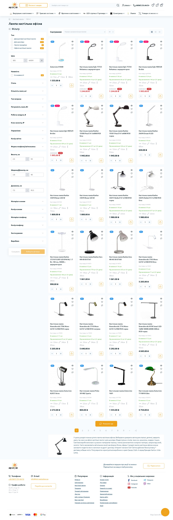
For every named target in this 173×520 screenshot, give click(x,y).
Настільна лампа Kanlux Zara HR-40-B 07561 (91, 258)
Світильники (79, 482)
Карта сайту (104, 497)
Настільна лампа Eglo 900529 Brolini (61, 132)
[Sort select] (84, 32)
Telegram (148, 480)
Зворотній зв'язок (106, 494)
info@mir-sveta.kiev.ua (39, 479)
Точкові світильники (81, 491)
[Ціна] (17, 60)
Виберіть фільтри (33, 252)
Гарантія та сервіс (106, 488)
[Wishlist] (72, 45)
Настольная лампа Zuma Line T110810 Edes (150, 392)
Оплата (102, 485)
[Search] (118, 5)
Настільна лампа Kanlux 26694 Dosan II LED (148, 132)
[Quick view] (72, 41)
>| (135, 430)
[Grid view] (152, 32)
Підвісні (77, 479)
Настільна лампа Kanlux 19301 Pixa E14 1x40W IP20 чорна (119, 133)
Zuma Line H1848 (56, 67)
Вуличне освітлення (70, 13)
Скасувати (16, 252)
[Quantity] (56, 85)
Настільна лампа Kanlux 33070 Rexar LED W (59, 196)
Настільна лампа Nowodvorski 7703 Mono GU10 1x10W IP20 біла (148, 259)
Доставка (103, 482)
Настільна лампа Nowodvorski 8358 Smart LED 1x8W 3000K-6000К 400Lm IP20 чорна (150, 327)
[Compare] (72, 48)
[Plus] (61, 85)
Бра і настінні (79, 500)
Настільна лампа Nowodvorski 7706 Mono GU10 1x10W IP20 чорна (59, 326)
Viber (147, 483)
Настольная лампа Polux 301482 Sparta (89, 392)
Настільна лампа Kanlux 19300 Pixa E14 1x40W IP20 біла (90, 133)
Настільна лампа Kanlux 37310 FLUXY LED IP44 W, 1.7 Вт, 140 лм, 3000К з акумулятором (61, 260)
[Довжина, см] (18, 190)
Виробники (104, 500)
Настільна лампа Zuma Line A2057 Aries (61, 392)
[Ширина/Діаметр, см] (18, 175)
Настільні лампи (18, 19)
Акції (101, 505)
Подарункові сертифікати (108, 503)
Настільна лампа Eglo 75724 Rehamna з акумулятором (120, 68)
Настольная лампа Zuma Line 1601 (120, 392)
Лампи (133, 13)
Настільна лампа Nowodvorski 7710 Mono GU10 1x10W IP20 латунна (90, 326)
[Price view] (159, 32)
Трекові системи (46, 13)
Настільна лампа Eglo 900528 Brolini (150, 68)
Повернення (104, 491)
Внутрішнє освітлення (22, 13)
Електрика (117, 13)
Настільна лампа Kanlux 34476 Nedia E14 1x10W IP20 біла (150, 197)
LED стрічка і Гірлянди (95, 13)
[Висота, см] (18, 159)
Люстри (77, 494)
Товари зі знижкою (150, 13)
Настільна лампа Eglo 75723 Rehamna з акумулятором (91, 68)
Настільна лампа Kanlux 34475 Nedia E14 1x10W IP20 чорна (120, 197)
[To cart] (72, 85)
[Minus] (52, 85)
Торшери (78, 488)
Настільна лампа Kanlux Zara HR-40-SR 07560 (120, 258)
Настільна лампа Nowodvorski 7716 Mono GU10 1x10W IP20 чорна (118, 326)
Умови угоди (104, 479)
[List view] (155, 32)
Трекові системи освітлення (84, 503)
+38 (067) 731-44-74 (16, 479)
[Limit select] (111, 32)
